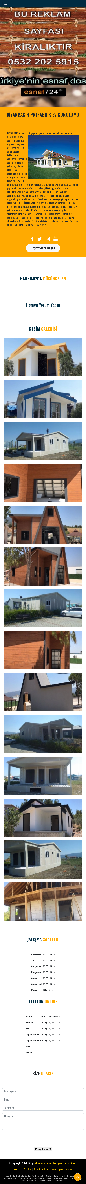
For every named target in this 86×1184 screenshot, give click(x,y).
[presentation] (43, 1138)
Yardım (27, 1169)
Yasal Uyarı (57, 1169)
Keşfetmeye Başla (43, 248)
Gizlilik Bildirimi (41, 1169)
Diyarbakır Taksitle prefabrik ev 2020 (68, 1176)
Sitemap (69, 1169)
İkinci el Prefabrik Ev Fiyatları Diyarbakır (18, 1176)
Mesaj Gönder (43, 1149)
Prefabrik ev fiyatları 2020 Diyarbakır (44, 1176)
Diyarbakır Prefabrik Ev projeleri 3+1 (43, 1178)
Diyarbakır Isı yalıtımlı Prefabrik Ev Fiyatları (17, 1178)
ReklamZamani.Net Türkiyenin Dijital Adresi (55, 1163)
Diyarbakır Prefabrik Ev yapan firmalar (52, 1180)
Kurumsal (17, 1169)
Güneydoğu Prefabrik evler (63, 1178)
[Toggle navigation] (5, 3)
